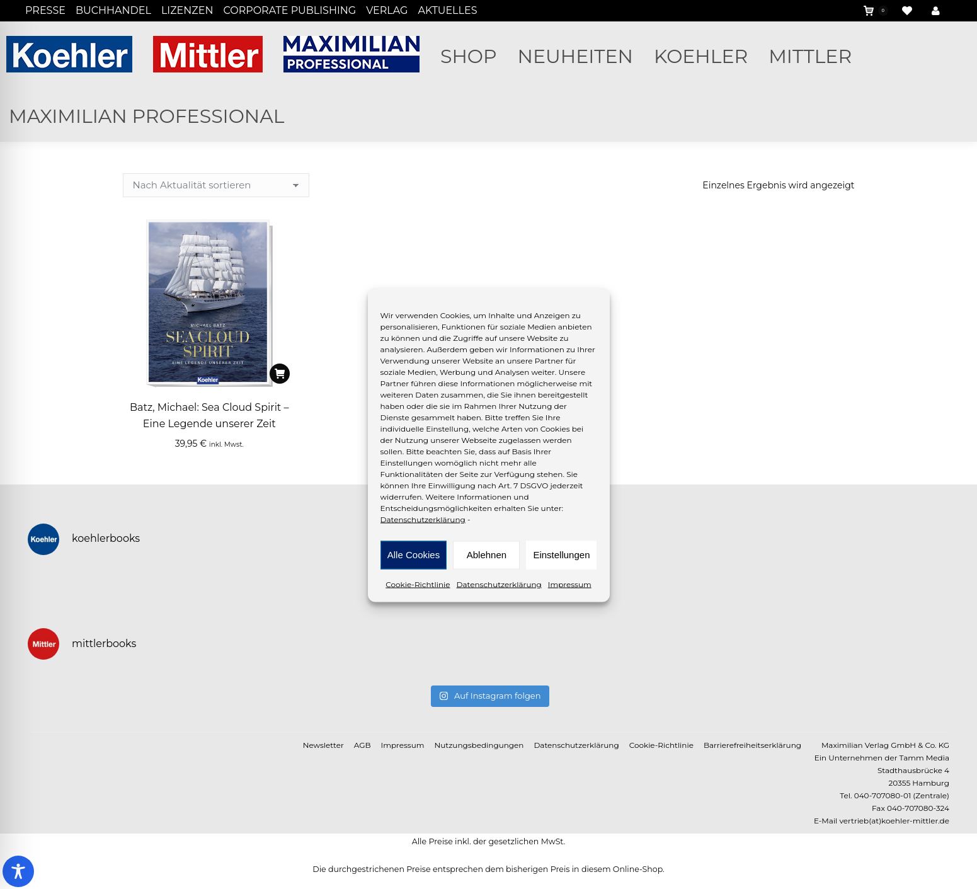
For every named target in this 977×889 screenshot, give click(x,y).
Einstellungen (561, 554)
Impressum (569, 583)
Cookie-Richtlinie (418, 583)
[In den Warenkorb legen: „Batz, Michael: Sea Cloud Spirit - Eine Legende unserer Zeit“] (280, 374)
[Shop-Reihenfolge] (216, 185)
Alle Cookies (413, 554)
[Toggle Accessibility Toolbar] (18, 871)
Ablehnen (486, 554)
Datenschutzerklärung (423, 519)
